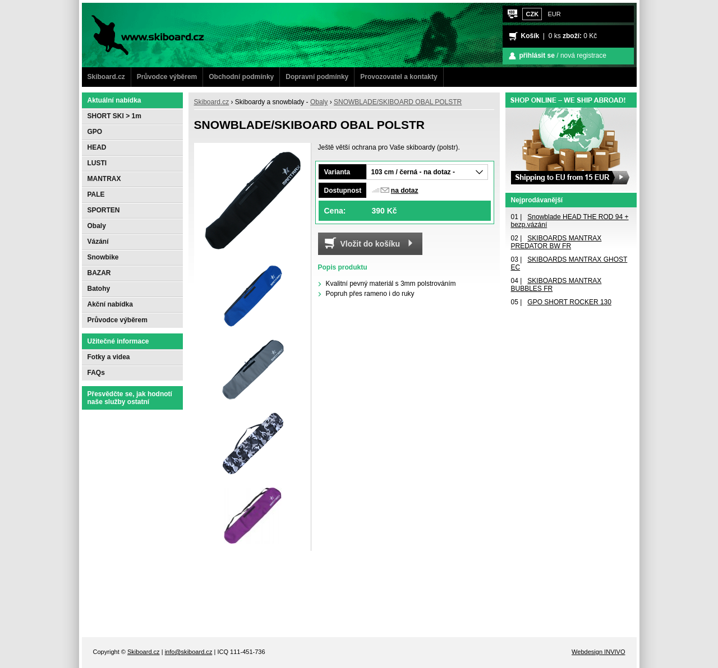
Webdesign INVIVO (598, 651)
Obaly (319, 102)
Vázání (98, 241)
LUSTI (97, 163)
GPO (95, 132)
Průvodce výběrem (167, 77)
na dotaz (404, 190)
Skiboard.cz (106, 77)
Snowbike (103, 257)
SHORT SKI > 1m (114, 116)
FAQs (96, 373)
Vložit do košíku (370, 243)
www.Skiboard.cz (123, 8)
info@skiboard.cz (189, 651)
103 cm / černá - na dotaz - (413, 172)
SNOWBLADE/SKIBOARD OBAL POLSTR (398, 102)
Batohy (99, 289)
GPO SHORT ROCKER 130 (569, 302)
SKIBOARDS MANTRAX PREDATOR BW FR (556, 242)
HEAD (97, 147)
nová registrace (583, 55)
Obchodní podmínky (241, 77)
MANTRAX (104, 179)
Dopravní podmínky (317, 77)
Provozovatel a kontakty (398, 77)
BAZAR (99, 273)
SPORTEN (104, 210)
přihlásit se (537, 55)
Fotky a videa (109, 357)
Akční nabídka (110, 304)
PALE (96, 194)
